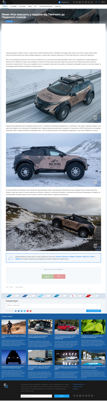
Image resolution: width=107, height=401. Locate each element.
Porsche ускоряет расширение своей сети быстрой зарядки (93, 367)
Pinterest (78, 256)
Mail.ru (22, 311)
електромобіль (19, 287)
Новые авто (58, 6)
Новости (5, 6)
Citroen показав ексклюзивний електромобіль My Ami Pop (38, 337)
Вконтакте (65, 256)
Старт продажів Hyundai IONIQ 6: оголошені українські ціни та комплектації (65, 338)
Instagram (72, 256)
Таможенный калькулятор (45, 6)
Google (31, 311)
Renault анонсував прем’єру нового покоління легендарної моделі (12, 367)
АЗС (35, 6)
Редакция (75, 389)
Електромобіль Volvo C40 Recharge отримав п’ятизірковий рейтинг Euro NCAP (66, 368)
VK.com (16, 311)
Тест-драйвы (13, 6)
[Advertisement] (53, 39)
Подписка (61, 396)
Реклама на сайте (77, 387)
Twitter (92, 256)
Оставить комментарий (93, 311)
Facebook (58, 256)
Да (47, 276)
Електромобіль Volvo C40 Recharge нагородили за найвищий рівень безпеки (39, 368)
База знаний (22, 6)
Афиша (30, 6)
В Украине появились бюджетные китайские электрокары (92, 337)
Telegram (18, 259)
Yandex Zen (85, 256)
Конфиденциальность (78, 384)
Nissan (11, 287)
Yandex (28, 311)
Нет (59, 276)
